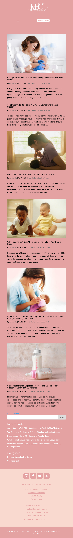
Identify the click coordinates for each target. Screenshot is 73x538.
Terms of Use (36, 499)
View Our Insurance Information (36, 519)
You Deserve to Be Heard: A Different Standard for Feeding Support (33, 106)
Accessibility (59, 531)
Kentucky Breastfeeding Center (39, 83)
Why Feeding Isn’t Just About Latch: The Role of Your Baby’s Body (34, 243)
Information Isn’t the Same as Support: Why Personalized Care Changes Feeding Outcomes (35, 317)
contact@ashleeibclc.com (36, 509)
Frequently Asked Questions (36, 489)
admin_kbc (13, 83)
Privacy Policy (36, 496)
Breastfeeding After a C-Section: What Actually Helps (30, 174)
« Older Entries (13, 414)
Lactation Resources (36, 493)
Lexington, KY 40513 (36, 516)
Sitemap (36, 533)
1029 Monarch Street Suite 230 (36, 512)
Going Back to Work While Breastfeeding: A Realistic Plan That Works (35, 79)
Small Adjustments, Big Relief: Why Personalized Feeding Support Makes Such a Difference (32, 387)
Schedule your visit (48, 21)
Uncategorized (13, 461)
